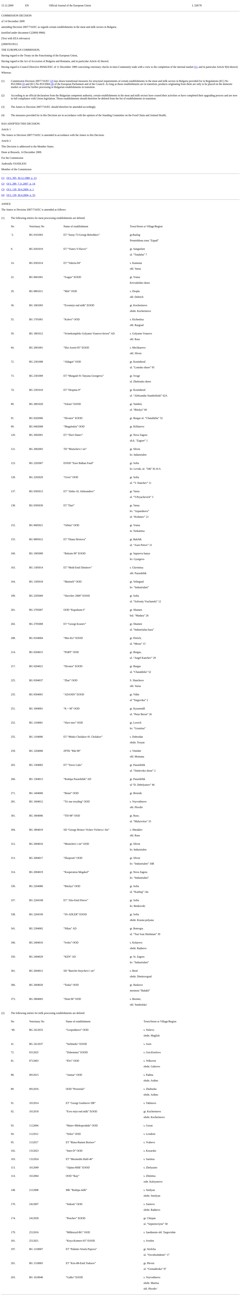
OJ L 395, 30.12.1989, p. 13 (21, 178)
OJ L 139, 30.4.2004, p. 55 (21, 195)
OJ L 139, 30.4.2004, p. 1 (20, 189)
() (195, 66)
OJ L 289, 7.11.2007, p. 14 (21, 183)
